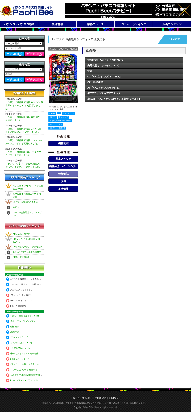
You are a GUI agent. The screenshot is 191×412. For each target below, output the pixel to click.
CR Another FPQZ (21, 234)
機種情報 (57, 24)
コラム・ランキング (133, 24)
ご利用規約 (100, 398)
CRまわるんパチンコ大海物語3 (27, 246)
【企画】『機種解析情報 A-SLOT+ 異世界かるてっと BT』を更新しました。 (24, 105)
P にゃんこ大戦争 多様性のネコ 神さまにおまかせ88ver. (34, 369)
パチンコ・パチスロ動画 (19, 24)
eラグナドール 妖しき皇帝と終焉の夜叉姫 (27, 364)
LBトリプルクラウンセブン (20, 321)
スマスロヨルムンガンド (19, 343)
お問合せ (114, 398)
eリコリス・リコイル (18, 359)
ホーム (76, 398)
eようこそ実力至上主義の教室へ (28, 252)
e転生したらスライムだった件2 (22, 353)
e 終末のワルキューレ (18, 348)
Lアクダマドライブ (17, 337)
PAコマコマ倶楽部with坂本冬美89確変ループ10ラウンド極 (35, 375)
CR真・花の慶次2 (21, 257)
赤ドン (16, 207)
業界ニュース (95, 24)
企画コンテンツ (172, 24)
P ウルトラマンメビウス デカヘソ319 (25, 380)
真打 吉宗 (12, 326)
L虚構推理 (12, 332)
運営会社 (87, 398)
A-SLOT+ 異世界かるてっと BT (22, 316)
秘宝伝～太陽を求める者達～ (26, 202)
